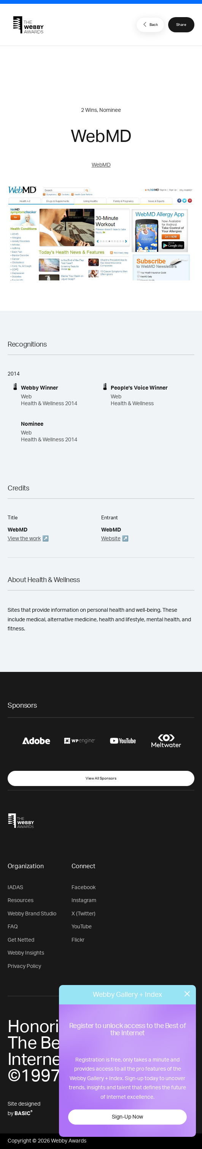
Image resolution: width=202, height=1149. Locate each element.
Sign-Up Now (127, 1117)
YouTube (82, 926)
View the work (24, 538)
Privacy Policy (24, 966)
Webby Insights (26, 953)
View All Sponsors (101, 778)
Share (181, 25)
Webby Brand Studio (32, 914)
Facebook (83, 887)
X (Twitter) (83, 914)
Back (149, 24)
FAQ (13, 926)
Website (111, 538)
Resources (20, 900)
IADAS (15, 887)
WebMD (101, 165)
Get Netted (21, 940)
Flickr (78, 940)
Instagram (84, 900)
